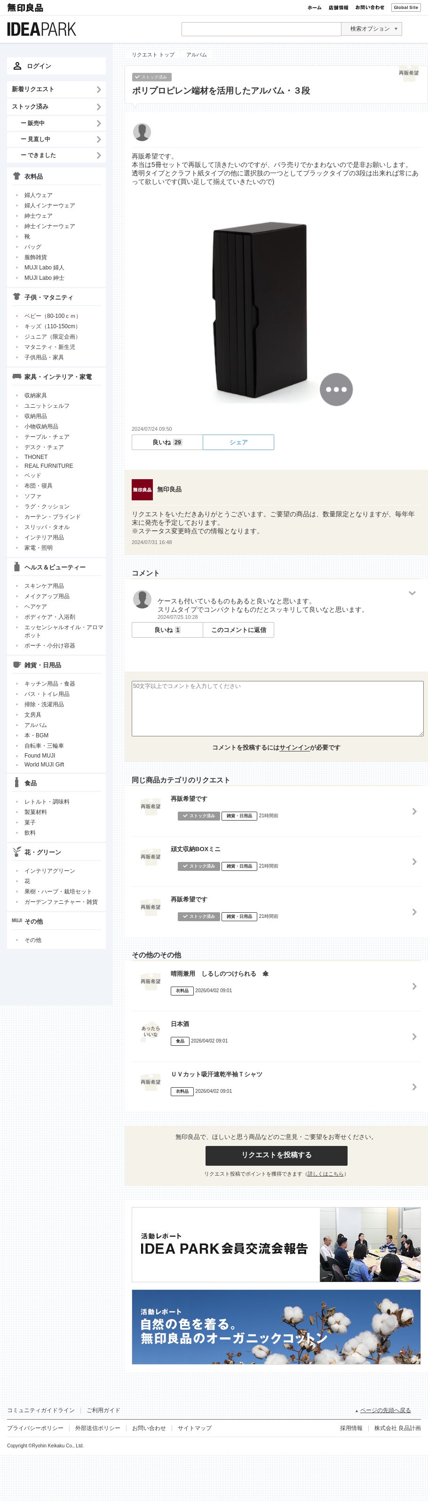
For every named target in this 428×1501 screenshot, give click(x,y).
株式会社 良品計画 (397, 1428)
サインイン (294, 747)
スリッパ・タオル (47, 527)
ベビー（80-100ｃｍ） (52, 316)
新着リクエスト (33, 89)
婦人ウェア (38, 195)
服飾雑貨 (35, 257)
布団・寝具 (38, 485)
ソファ (32, 496)
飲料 (30, 833)
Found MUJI (39, 755)
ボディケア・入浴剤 (49, 617)
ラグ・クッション (47, 506)
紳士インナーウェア (49, 226)
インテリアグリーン (49, 871)
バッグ (32, 247)
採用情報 (351, 1428)
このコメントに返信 (238, 629)
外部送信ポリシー (97, 1428)
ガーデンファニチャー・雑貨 (61, 902)
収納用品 (35, 416)
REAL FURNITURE (48, 466)
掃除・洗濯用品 (44, 704)
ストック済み (30, 106)
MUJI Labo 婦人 (44, 267)
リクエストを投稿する (276, 1155)
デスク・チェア (44, 447)
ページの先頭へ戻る (385, 1410)
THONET (36, 457)
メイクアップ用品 (47, 596)
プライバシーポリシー (35, 1428)
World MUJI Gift (44, 764)
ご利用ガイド (103, 1410)
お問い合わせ (370, 7)
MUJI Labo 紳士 (44, 278)
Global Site (406, 7)
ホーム (315, 7)
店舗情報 (339, 7)
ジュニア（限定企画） (52, 336)
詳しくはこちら (326, 1174)
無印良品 (26, 7)
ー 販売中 (33, 123)
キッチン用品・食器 (49, 683)
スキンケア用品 (44, 586)
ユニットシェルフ (47, 406)
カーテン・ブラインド (52, 517)
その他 (32, 940)
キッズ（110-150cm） (52, 326)
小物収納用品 (41, 426)
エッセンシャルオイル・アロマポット (63, 631)
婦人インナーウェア (49, 205)
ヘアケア (35, 606)
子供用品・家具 (44, 357)
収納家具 (35, 395)
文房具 (32, 714)
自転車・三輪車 (44, 746)
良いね (167, 442)
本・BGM (36, 735)
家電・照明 (38, 548)
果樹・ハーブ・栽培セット (58, 891)
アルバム (35, 725)
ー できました (38, 155)
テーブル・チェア (47, 437)
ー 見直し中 (35, 139)
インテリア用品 (44, 537)
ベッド (32, 475)
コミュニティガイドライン (41, 1410)
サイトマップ (195, 1428)
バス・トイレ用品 (47, 694)
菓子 (30, 822)
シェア (239, 442)
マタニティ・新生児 (49, 347)
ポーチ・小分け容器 (49, 645)
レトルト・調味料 (47, 801)
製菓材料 (35, 812)
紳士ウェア (38, 216)
